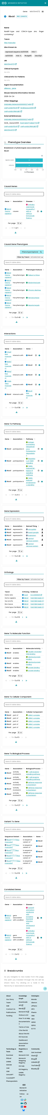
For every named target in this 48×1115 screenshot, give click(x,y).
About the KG (24, 1034)
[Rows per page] (19, 223)
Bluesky (35, 1069)
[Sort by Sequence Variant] (20, 836)
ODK (7, 1071)
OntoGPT (9, 1075)
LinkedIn (35, 1062)
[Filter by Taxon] (30, 257)
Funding (9, 1016)
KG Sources (23, 1037)
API (21, 1005)
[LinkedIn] (22, 1106)
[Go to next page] (22, 317)
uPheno (34, 1006)
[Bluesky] (23, 1110)
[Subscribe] (22, 1099)
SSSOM (9, 1065)
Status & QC (23, 1015)
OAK (7, 1068)
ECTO (33, 1029)
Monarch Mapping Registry (22, 1060)
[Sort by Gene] (10, 201)
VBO (33, 1019)
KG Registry (23, 1069)
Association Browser (23, 1044)
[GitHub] (25, 1103)
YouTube (35, 1065)
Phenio (34, 1012)
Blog (34, 1059)
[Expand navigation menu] (45, 3)
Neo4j (22, 1009)
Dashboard (23, 1040)
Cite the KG (23, 1030)
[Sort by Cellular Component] (44, 712)
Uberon (34, 1003)
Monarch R (24, 1012)
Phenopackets (11, 1081)
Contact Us (10, 1009)
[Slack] (25, 1099)
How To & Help (24, 1018)
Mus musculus (9, 42)
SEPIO (33, 1025)
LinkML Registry (22, 1074)
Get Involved (36, 1052)
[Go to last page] (26, 317)
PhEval (8, 1058)
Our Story (10, 999)
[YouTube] (25, 1106)
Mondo (34, 999)
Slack (34, 1056)
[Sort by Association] (23, 201)
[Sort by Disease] (33, 201)
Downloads (23, 1002)
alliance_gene (10, 88)
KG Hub (21, 1066)
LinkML (8, 1062)
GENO (33, 1022)
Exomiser (9, 1055)
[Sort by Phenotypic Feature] (43, 270)
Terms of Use (24, 1027)
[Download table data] (15, 232)
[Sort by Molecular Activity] (41, 648)
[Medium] (22, 1103)
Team (8, 1003)
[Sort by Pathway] (34, 439)
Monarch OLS (24, 1055)
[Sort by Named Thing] (38, 526)
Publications (11, 1012)
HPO (33, 1009)
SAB (7, 1006)
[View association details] (40, 211)
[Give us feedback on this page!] (45, 989)
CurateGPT (10, 1078)
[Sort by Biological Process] (41, 768)
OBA (33, 1016)
